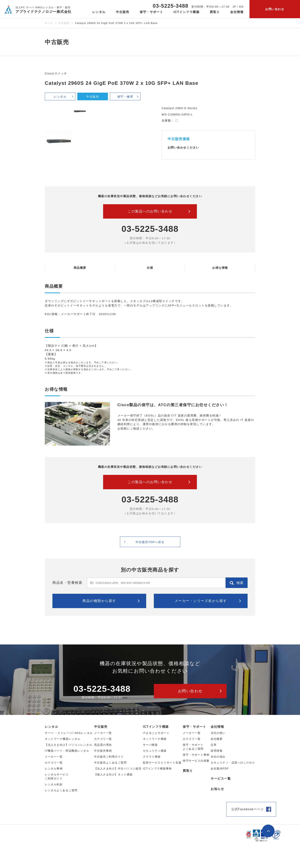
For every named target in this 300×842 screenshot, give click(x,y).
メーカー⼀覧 (54, 756)
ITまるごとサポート (156, 732)
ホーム (49, 23)
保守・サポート (194, 726)
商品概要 (80, 267)
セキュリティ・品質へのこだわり (233, 762)
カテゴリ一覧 (192, 738)
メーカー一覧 (192, 732)
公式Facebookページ (247, 809)
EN (241, 6)
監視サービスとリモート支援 (162, 762)
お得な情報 (220, 267)
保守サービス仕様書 (196, 760)
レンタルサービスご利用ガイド (56, 776)
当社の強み (218, 756)
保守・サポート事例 (196, 754)
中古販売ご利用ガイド (109, 756)
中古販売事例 (103, 750)
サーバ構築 (150, 744)
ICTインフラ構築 (156, 726)
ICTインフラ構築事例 (157, 768)
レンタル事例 (54, 768)
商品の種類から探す (99, 601)
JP (234, 6)
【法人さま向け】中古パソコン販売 (118, 768)
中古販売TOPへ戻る (150, 542)
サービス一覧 (221, 778)
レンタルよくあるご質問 (61, 790)
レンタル (60, 96)
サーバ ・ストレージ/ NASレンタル (69, 732)
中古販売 (64, 23)
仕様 (150, 267)
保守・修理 (125, 96)
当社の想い (218, 732)
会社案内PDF (220, 768)
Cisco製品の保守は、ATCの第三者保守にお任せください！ (172, 405)
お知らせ (217, 789)
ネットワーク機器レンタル (62, 738)
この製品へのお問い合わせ (150, 211)
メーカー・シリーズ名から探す (201, 601)
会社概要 (217, 738)
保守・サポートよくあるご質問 (193, 746)
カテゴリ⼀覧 (54, 762)
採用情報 (217, 750)
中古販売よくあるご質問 (110, 762)
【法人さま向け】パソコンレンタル (68, 744)
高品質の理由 (103, 744)
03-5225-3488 (170, 6)
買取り (215, 12)
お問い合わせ (274, 9)
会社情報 (217, 726)
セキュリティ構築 (155, 750)
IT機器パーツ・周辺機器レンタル (67, 750)
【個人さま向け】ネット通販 (113, 774)
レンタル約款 (54, 784)
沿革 (214, 744)
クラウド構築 (152, 756)
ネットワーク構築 (155, 738)
